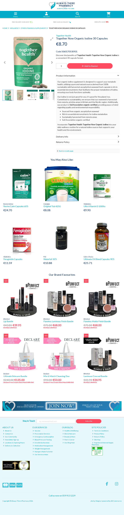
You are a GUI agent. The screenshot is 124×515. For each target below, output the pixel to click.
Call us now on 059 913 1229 (62, 495)
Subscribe (88, 421)
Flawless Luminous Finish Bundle (58, 321)
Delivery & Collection (11, 446)
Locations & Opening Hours (14, 443)
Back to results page (66, 151)
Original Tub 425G (52, 206)
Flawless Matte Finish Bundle (97, 321)
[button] (52, 39)
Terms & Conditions (100, 431)
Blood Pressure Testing (42, 440)
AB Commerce (116, 501)
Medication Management (43, 446)
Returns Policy (98, 437)
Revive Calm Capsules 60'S (15, 206)
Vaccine (36, 431)
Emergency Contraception (43, 437)
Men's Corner (69, 440)
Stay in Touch (29, 421)
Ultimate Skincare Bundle (15, 376)
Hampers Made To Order (43, 452)
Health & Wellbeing (70, 431)
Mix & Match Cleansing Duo (56, 376)
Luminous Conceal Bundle (95, 376)
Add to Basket (86, 66)
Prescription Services (41, 434)
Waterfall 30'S (50, 259)
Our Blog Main (69, 443)
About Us (7, 431)
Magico (98, 501)
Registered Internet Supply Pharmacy (102, 444)
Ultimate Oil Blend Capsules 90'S (99, 259)
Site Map (96, 440)
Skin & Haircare (69, 434)
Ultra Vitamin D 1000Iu (94, 206)
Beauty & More (69, 437)
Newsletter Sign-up (11, 440)
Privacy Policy (98, 434)
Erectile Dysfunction (41, 443)
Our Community (10, 437)
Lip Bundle (8, 321)
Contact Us (8, 434)
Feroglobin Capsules (12, 259)
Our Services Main (40, 454)
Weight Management (41, 449)
